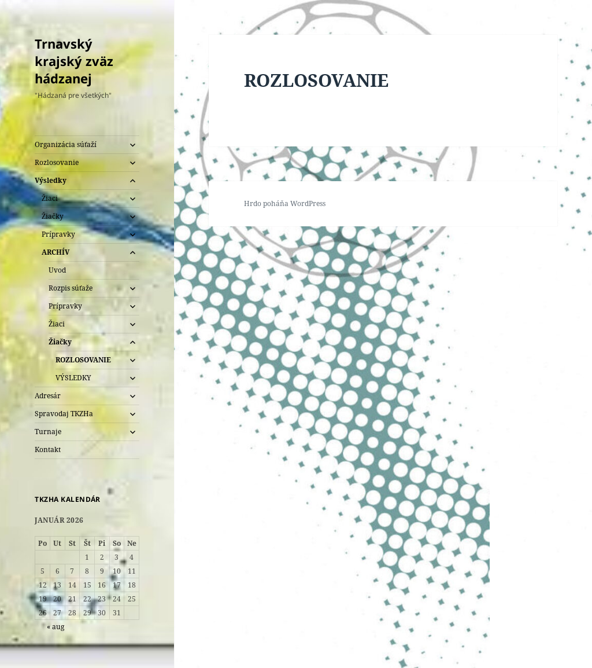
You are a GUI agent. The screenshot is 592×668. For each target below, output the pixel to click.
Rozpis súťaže (70, 288)
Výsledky (50, 180)
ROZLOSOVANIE (83, 360)
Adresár (48, 396)
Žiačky (53, 216)
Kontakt (48, 449)
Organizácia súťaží (66, 144)
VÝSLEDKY (73, 378)
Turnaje (48, 431)
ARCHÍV (55, 252)
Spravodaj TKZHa (64, 414)
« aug (55, 627)
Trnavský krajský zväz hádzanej (74, 61)
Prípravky (58, 234)
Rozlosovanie (57, 162)
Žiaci (50, 198)
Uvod (57, 270)
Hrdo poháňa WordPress (284, 203)
